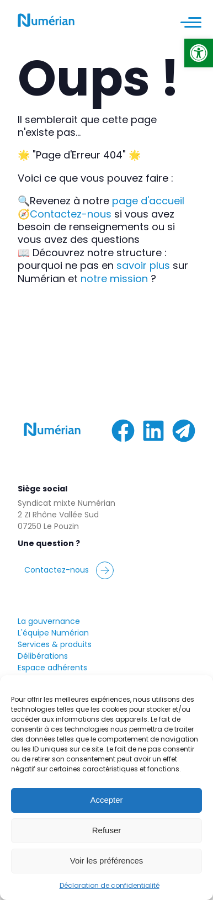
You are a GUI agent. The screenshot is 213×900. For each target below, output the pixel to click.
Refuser (106, 830)
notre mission (114, 278)
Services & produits (55, 644)
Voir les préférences (106, 860)
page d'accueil (148, 201)
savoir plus (143, 265)
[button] (198, 53)
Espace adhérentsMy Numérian (52, 673)
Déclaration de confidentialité (109, 885)
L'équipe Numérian (53, 632)
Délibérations (43, 655)
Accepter (106, 799)
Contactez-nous (70, 214)
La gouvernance (49, 621)
